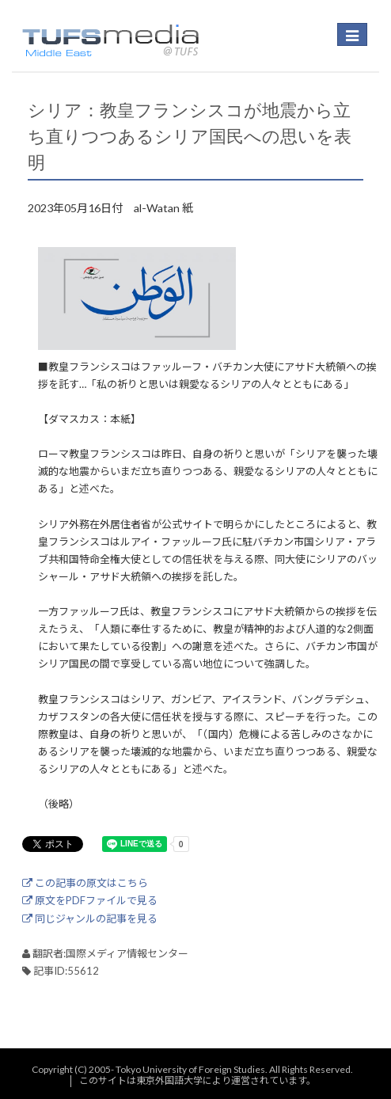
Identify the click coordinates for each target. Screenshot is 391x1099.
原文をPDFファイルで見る (90, 900)
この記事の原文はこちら (85, 883)
